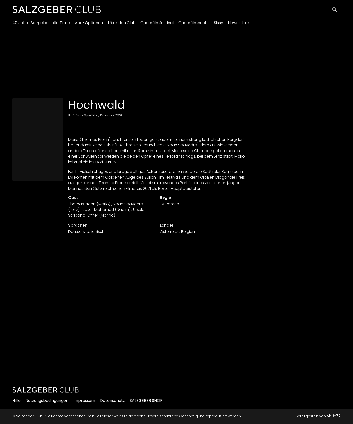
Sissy (218, 24)
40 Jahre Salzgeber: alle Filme (41, 24)
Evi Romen (169, 204)
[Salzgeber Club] (45, 390)
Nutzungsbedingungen (46, 400)
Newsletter (238, 24)
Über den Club (122, 24)
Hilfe (16, 400)
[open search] (336, 10)
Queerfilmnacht (193, 24)
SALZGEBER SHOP (146, 400)
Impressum (84, 400)
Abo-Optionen (89, 24)
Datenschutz (112, 400)
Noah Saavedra (128, 204)
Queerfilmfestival (157, 24)
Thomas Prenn (82, 204)
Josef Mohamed (98, 209)
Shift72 (334, 416)
